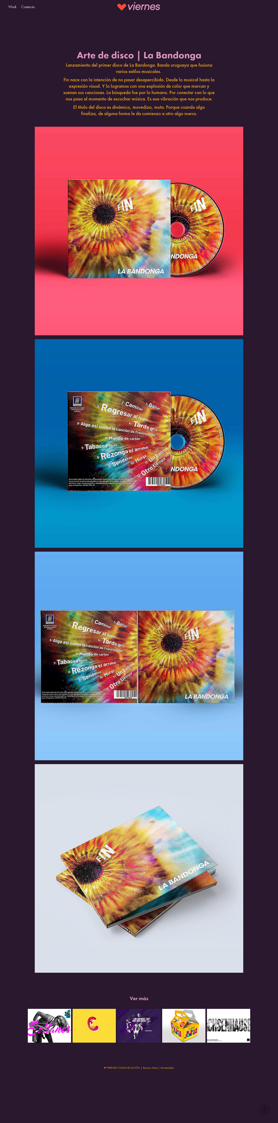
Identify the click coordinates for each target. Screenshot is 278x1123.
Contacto (28, 6)
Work (12, 6)
